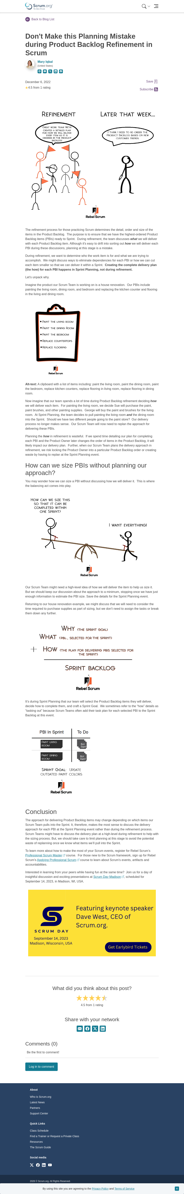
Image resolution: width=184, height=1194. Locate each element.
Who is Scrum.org (40, 1096)
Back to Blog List (39, 19)
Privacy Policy (100, 1188)
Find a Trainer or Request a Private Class (54, 1136)
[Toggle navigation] (156, 6)
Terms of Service (124, 1188)
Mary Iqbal (45, 61)
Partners (35, 1107)
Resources (36, 1141)
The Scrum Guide (40, 1147)
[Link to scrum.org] (32, 1164)
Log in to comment (41, 1066)
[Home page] (39, 6)
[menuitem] (145, 6)
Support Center (39, 1113)
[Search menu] (146, 6)
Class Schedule (39, 1130)
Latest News (37, 1102)
